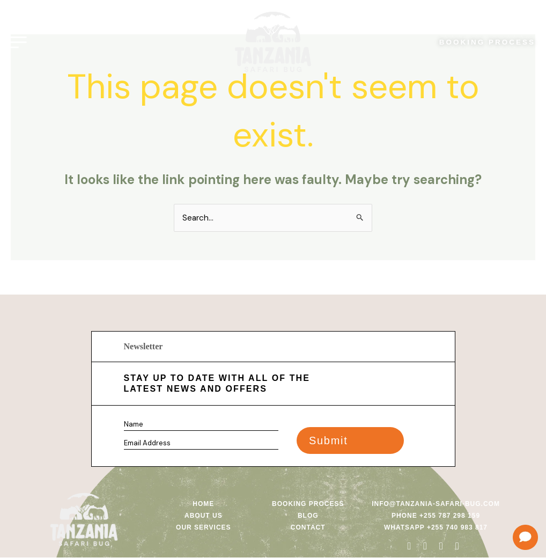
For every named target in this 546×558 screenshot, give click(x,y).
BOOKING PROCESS (483, 39)
